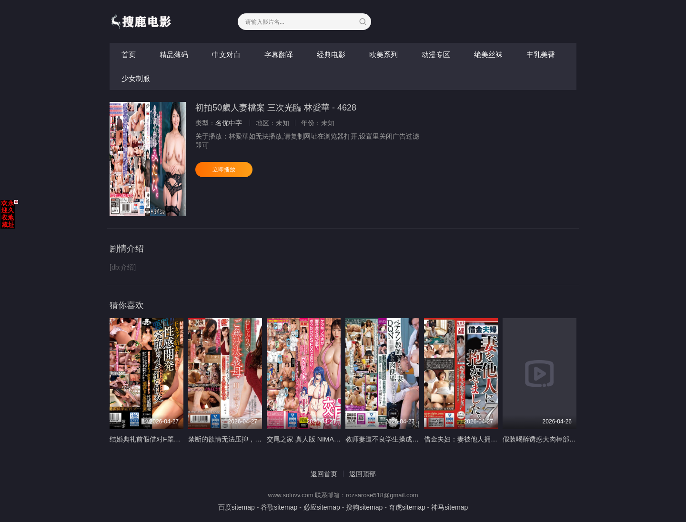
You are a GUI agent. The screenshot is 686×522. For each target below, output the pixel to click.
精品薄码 (174, 54)
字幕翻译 (278, 54)
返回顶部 (362, 474)
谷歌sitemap (279, 507)
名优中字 (228, 123)
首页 (128, 54)
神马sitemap (449, 507)
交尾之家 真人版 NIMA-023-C (310, 439)
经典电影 (331, 54)
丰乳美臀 (540, 54)
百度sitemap (236, 507)
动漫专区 (436, 54)
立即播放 (223, 169)
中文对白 (226, 54)
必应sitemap (321, 507)
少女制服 (135, 78)
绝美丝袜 (488, 54)
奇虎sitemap (407, 507)
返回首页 (324, 474)
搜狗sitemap (364, 507)
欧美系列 (383, 54)
